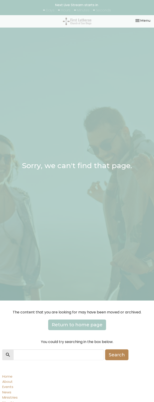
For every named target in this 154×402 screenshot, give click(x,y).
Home (7, 376)
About (7, 381)
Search (117, 354)
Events (7, 386)
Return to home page (77, 324)
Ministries (10, 397)
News (6, 392)
